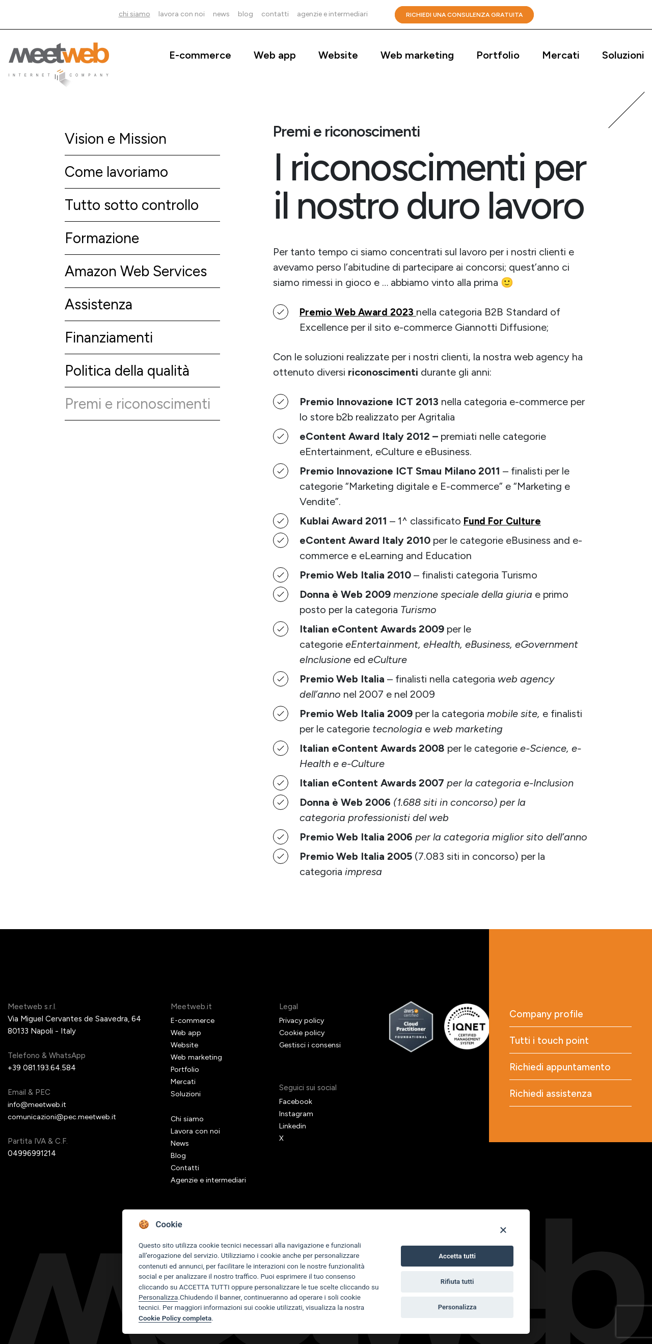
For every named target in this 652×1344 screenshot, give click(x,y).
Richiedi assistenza (551, 1097)
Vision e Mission (118, 138)
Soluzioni (623, 55)
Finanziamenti (111, 343)
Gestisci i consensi (311, 1044)
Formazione (104, 241)
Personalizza (158, 1297)
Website (338, 55)
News (221, 14)
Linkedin (293, 1125)
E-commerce (200, 55)
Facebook (296, 1101)
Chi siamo (134, 14)
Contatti (275, 14)
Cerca (381, 14)
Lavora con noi (181, 14)
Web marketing (417, 55)
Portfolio (498, 55)
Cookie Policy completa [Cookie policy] (175, 1318)
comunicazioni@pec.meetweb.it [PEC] (64, 1116)
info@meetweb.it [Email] (39, 1104)
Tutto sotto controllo (136, 207)
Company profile (547, 1015)
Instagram (296, 1113)
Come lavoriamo (119, 173)
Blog (245, 14)
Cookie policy (302, 1032)
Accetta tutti (457, 1256)
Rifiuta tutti (457, 1281)
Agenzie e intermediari (332, 14)
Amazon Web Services (140, 275)
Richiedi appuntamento (562, 1070)
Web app (275, 55)
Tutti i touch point (550, 1042)
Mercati (561, 55)
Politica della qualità (132, 377)
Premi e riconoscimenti (141, 412)
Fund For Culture (504, 521)
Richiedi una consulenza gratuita (464, 14)
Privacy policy (303, 1020)
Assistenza (101, 309)
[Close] (503, 1229)
